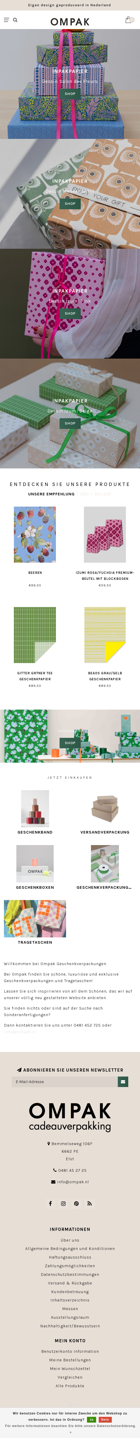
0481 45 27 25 (72, 1170)
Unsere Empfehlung (51, 493)
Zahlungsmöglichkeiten (70, 1265)
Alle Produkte (70, 1385)
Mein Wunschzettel (70, 1368)
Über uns (70, 1240)
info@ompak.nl (73, 1181)
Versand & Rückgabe (70, 1283)
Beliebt (103, 493)
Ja (92, 1420)
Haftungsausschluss (70, 1257)
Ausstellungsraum (70, 1317)
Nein (105, 1420)
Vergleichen (70, 1377)
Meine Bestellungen (70, 1359)
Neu (84, 493)
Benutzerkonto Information (70, 1351)
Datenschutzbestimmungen (70, 1274)
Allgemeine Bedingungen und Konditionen (70, 1248)
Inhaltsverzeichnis (70, 1300)
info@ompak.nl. (20, 1031)
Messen (70, 1308)
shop (70, 203)
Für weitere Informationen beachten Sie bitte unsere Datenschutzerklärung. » (70, 1429)
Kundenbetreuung (70, 1291)
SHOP (70, 94)
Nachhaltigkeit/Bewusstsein (70, 1325)
